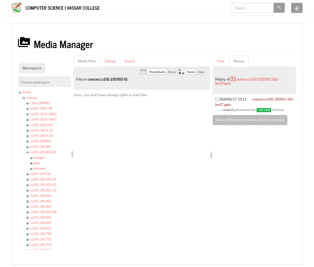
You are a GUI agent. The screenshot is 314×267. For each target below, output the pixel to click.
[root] (26, 92)
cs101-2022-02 (41, 125)
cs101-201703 (41, 234)
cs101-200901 (41, 141)
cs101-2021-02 (41, 108)
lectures (40, 168)
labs (37, 163)
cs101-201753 (41, 245)
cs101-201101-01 (43, 179)
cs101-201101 (40, 174)
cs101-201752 (41, 239)
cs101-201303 (41, 206)
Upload (110, 61)
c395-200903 (40, 103)
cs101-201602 (41, 223)
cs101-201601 (41, 217)
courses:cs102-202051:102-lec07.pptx (247, 81)
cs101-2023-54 (41, 136)
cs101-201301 (41, 201)
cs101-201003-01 (43, 152)
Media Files (87, 61)
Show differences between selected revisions (250, 120)
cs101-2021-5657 (43, 119)
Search (129, 61)
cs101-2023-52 (41, 130)
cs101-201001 (41, 146)
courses (32, 98)
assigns (39, 157)
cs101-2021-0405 (43, 114)
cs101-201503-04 (43, 212)
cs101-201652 (41, 228)
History (239, 61)
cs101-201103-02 (43, 185)
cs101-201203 (41, 196)
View (221, 61)
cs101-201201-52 (43, 190)
